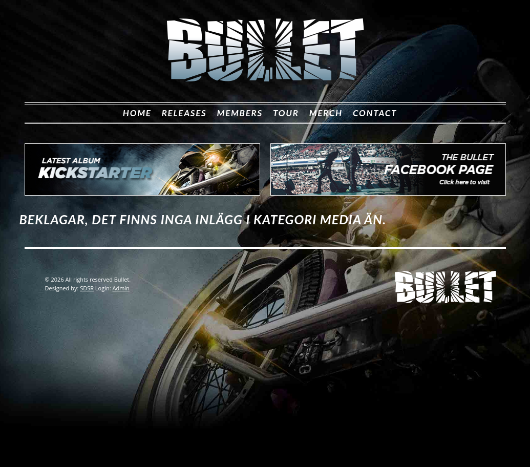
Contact (375, 113)
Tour (286, 113)
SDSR (87, 288)
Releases (184, 113)
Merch (326, 113)
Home (137, 113)
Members (240, 113)
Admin (120, 288)
